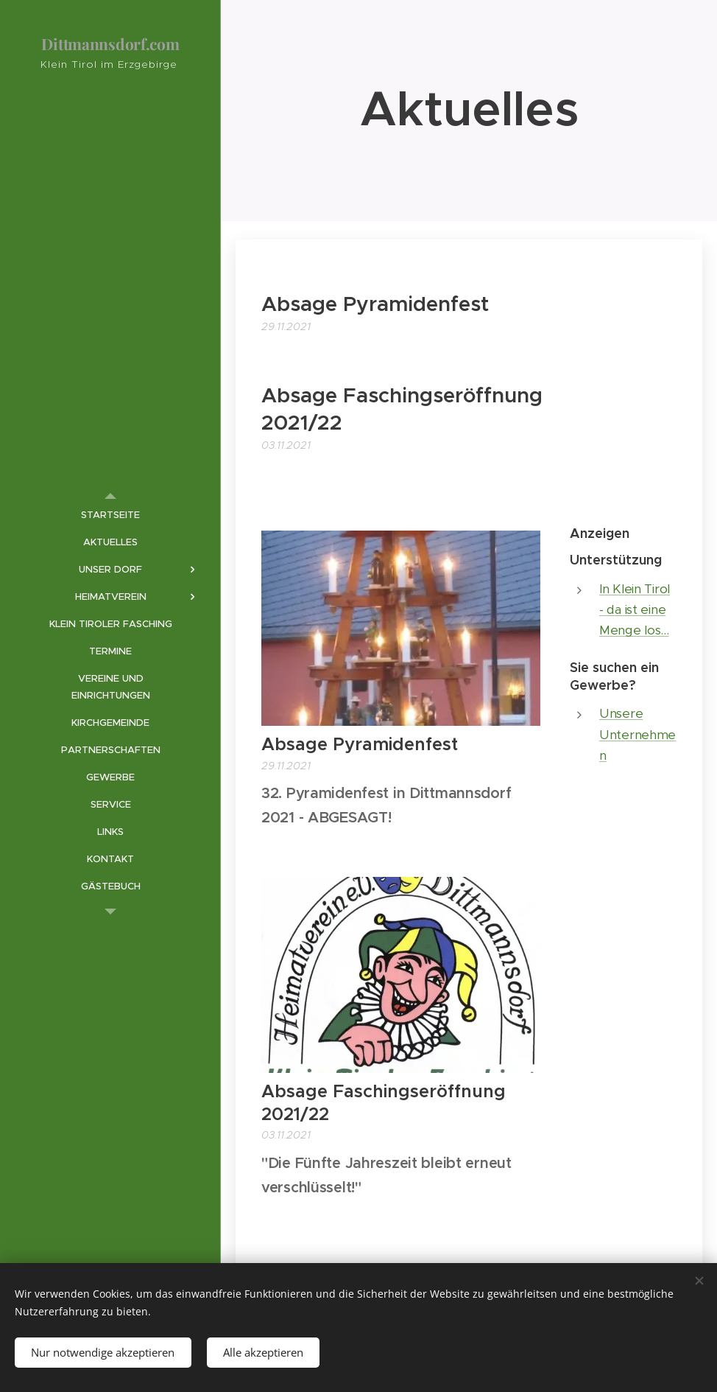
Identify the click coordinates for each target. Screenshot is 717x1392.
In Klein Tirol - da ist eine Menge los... (634, 610)
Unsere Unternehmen (637, 734)
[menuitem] (110, 514)
